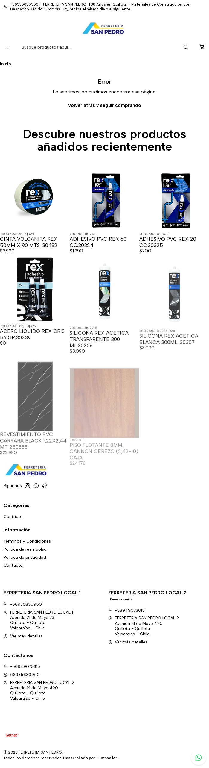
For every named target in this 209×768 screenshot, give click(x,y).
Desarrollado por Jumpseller (90, 758)
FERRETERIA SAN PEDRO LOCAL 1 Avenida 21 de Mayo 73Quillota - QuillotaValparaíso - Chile (38, 620)
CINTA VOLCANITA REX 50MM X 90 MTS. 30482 (28, 242)
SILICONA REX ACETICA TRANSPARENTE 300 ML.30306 (99, 365)
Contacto (13, 516)
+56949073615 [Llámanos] (22, 666)
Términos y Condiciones (27, 541)
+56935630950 (23, 604)
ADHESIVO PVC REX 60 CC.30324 (98, 242)
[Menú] (7, 47)
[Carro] (201, 47)
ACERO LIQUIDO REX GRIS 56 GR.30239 (32, 356)
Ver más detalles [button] (23, 636)
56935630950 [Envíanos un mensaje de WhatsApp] (22, 674)
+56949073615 (126, 610)
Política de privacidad (25, 557)
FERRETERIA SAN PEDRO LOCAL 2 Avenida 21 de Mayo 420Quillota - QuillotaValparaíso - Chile (143, 626)
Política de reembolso (25, 549)
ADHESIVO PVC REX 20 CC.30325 (167, 242)
